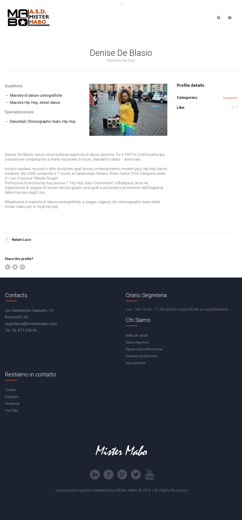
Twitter (10, 390)
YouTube (11, 410)
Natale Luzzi (21, 240)
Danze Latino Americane (144, 349)
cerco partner (136, 363)
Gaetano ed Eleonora (141, 356)
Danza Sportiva (137, 342)
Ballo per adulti (137, 335)
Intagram (12, 397)
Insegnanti (230, 98)
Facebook (12, 403)
